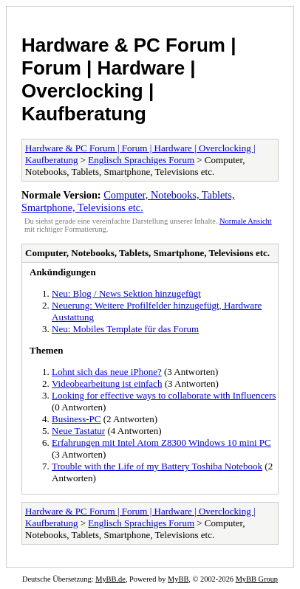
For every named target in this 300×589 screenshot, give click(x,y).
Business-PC (76, 418)
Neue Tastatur (78, 430)
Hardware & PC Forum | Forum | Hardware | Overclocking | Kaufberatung (128, 79)
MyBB (178, 579)
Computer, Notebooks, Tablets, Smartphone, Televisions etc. (127, 201)
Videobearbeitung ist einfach (107, 383)
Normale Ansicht (245, 221)
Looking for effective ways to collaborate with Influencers (164, 395)
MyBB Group (257, 579)
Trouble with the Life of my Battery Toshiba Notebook (157, 466)
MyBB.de (110, 579)
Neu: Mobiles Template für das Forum (125, 328)
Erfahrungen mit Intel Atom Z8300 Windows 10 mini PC (161, 442)
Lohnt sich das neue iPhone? (107, 371)
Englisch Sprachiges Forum (141, 159)
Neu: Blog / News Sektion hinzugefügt (126, 293)
